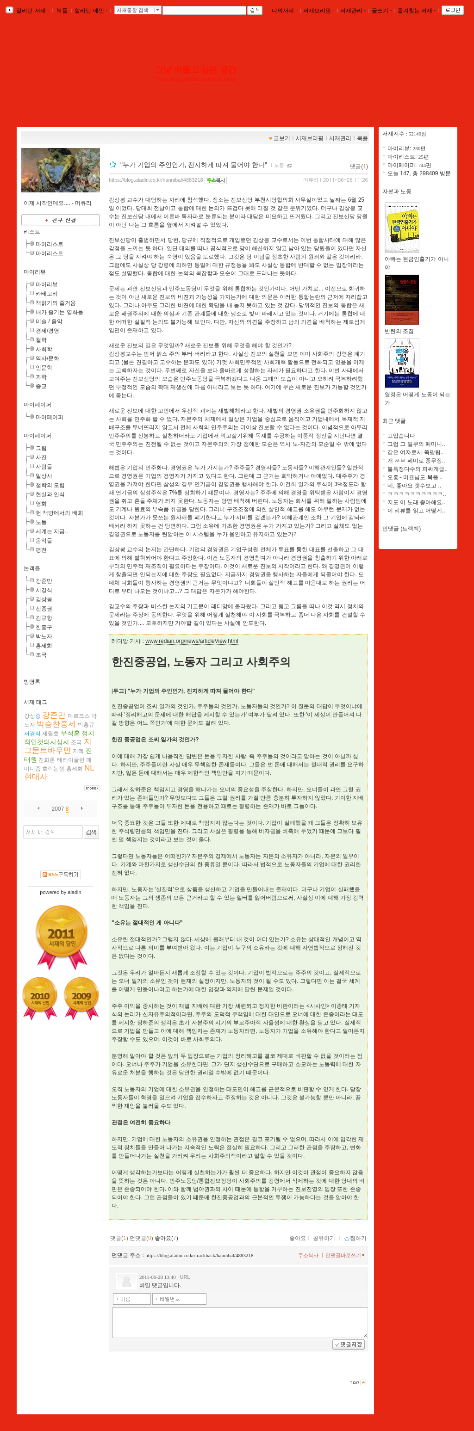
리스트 (32, 231)
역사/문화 (47, 358)
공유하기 (324, 1238)
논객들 (32, 568)
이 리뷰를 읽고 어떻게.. (416, 510)
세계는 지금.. (52, 531)
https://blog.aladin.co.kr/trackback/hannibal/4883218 (199, 1255)
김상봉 (44, 599)
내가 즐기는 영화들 (59, 312)
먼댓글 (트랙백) (401, 528)
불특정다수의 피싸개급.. (417, 469)
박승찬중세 (56, 724)
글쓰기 (382, 10)
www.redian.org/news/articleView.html (191, 641)
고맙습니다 (401, 435)
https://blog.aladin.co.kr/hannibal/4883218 (156, 180)
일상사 (44, 476)
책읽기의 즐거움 (56, 303)
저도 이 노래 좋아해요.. (416, 502)
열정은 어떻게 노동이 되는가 (417, 395)
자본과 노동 (397, 191)
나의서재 (285, 10)
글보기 (282, 138)
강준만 (44, 581)
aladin (74, 892)
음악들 (44, 540)
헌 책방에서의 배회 (59, 513)
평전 (41, 550)
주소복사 (308, 1255)
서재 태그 (35, 702)
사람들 (44, 466)
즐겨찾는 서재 (417, 10)
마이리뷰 (35, 272)
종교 (41, 386)
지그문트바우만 (58, 746)
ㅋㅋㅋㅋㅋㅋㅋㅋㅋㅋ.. (416, 494)
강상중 (32, 716)
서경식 (44, 590)
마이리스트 (49, 244)
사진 (41, 457)
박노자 (44, 636)
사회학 (44, 349)
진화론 (46, 760)
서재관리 (353, 10)
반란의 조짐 (402, 328)
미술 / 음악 (49, 321)
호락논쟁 (53, 768)
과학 (41, 377)
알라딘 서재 (32, 10)
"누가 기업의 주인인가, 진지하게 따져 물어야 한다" (194, 164)
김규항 (44, 618)
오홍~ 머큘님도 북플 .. (415, 477)
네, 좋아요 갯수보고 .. (414, 485)
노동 (41, 522)
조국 (41, 655)
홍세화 (44, 645)
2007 (58, 809)
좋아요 (297, 1238)
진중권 (44, 608)
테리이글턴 (71, 760)
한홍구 (44, 627)
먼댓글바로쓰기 (345, 1255)
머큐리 (310, 180)
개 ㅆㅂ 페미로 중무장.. (416, 460)
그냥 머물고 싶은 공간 (195, 69)
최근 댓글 (394, 421)
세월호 (50, 733)
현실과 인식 (50, 494)
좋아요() (166, 1238)
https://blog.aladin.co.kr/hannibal (195, 79)
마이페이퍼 (37, 404)
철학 (41, 340)
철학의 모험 (50, 485)
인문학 (44, 367)
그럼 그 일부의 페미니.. (416, 444)
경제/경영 (47, 330)
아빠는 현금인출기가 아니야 (417, 260)
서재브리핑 (319, 10)
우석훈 (70, 733)
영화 (41, 503)
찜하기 (355, 1238)
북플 (62, 10)
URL (185, 1277)
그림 (41, 448)
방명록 (32, 681)
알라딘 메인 (91, 10)
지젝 (78, 751)
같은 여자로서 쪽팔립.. (415, 452)
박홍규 (86, 725)
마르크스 (79, 716)
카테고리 (47, 293)
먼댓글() (141, 1238)
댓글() (359, 166)
